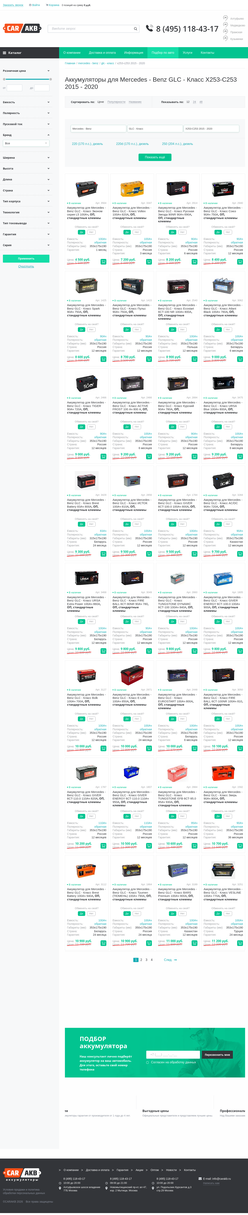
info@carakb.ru (221, 1180)
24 (194, 101)
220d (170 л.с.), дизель (132, 143)
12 (187, 101)
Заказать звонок (13, 5)
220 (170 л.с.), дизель (87, 143)
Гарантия (122, 1172)
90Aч (194, 239)
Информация (133, 52)
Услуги (187, 52)
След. (170, 959)
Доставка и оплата (102, 52)
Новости (171, 1172)
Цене (100, 101)
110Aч (102, 823)
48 (201, 101)
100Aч (102, 239)
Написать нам (211, 1185)
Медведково (234, 25)
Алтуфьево (233, 18)
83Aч (103, 530)
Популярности (116, 101)
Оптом (155, 1172)
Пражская (232, 32)
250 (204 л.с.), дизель (177, 143)
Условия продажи (14, 1191)
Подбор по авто (163, 52)
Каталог (12, 53)
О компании (71, 52)
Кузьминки (233, 38)
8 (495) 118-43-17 (187, 28)
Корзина (54, 5)
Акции (139, 1172)
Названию (135, 101)
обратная (100, 242)
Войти (36, 5)
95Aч (194, 823)
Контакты (207, 52)
